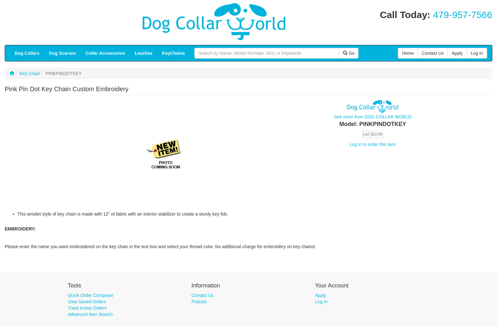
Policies (199, 301)
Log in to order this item (373, 144)
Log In (321, 301)
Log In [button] (477, 53)
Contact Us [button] (433, 53)
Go (349, 53)
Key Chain (30, 73)
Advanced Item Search (90, 314)
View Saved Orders (87, 301)
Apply (320, 295)
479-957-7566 (462, 14)
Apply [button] (457, 53)
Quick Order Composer (90, 295)
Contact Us (202, 295)
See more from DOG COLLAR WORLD (372, 116)
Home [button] (408, 53)
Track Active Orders (87, 308)
